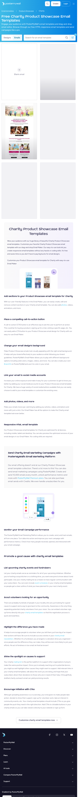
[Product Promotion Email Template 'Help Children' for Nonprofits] (19, 190)
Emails (17, 37)
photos (64, 305)
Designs (7, 37)
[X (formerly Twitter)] (64, 734)
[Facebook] (49, 734)
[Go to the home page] (10, 3)
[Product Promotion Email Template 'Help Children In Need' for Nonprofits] (58, 72)
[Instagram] (56, 734)
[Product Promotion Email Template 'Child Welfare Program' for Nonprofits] (58, 131)
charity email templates (34, 613)
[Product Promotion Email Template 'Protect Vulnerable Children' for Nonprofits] (19, 131)
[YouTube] (71, 734)
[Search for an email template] (45, 37)
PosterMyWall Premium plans (30, 478)
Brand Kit (7, 364)
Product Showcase (26, 11)
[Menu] (73, 3)
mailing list (18, 662)
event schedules (41, 583)
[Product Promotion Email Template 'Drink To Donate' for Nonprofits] (58, 190)
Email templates (8, 11)
